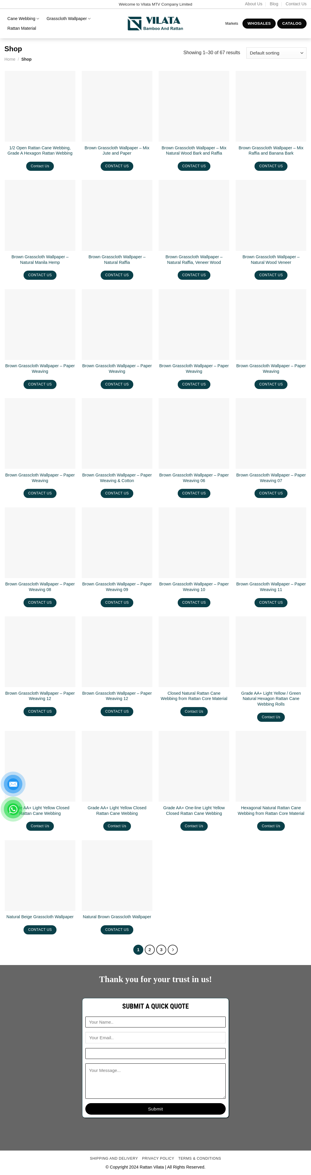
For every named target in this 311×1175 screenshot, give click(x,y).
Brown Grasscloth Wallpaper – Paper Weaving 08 (40, 587)
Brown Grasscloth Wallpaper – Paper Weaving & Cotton (117, 478)
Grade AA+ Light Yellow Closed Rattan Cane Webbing (40, 810)
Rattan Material (21, 28)
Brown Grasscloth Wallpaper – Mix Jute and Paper (117, 150)
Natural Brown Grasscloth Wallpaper (117, 916)
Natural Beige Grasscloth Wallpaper (40, 916)
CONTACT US (117, 166)
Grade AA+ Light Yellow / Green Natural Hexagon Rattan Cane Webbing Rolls (271, 698)
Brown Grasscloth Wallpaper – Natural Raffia (117, 259)
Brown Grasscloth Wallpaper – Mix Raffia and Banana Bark (271, 150)
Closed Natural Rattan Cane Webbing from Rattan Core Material (194, 696)
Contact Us (296, 3)
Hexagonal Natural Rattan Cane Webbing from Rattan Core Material (271, 810)
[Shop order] (276, 53)
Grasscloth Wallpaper (68, 18)
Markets (231, 23)
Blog (274, 3)
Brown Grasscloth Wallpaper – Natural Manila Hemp (40, 259)
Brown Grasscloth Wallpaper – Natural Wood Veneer (271, 259)
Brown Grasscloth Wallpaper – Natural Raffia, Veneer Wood (193, 259)
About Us (253, 3)
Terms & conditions (199, 1158)
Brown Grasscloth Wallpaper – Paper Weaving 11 (271, 587)
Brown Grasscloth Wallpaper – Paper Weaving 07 (271, 478)
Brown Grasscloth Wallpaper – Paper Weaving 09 (117, 587)
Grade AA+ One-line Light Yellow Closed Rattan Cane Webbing (194, 810)
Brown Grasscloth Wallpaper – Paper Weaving (40, 368)
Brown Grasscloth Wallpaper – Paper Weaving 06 (194, 478)
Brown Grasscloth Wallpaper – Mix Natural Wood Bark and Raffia (194, 150)
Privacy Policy (158, 1158)
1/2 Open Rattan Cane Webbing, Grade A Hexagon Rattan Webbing (40, 150)
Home (9, 59)
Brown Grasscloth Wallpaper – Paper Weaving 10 (194, 587)
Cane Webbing (23, 18)
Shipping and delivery (114, 1158)
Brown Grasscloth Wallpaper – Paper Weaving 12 (40, 696)
